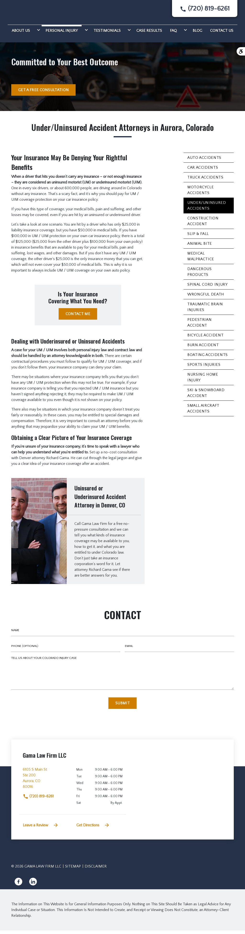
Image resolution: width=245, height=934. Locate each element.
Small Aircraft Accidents (203, 412)
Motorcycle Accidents (200, 194)
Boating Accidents (207, 358)
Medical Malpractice (200, 260)
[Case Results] (149, 33)
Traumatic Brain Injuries (205, 311)
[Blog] (197, 33)
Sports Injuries (204, 368)
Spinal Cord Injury (207, 288)
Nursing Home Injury (202, 381)
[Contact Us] (221, 33)
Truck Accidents (205, 181)
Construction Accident (203, 225)
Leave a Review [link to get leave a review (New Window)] (41, 829)
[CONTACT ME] (78, 317)
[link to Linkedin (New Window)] (33, 885)
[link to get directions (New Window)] (46, 783)
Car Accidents (202, 171)
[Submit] (122, 706)
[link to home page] (28, 12)
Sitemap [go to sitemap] (73, 870)
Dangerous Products (199, 275)
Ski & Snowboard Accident (206, 396)
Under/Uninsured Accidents (206, 209)
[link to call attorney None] (204, 10)
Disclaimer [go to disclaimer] (96, 870)
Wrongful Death (205, 298)
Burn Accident (203, 348)
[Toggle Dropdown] (37, 33)
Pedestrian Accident (199, 326)
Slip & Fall (198, 237)
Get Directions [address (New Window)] (93, 829)
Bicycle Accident (205, 339)
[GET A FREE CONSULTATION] (43, 93)
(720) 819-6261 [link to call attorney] (38, 800)
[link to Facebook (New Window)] (18, 885)
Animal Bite (199, 247)
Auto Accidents (204, 161)
